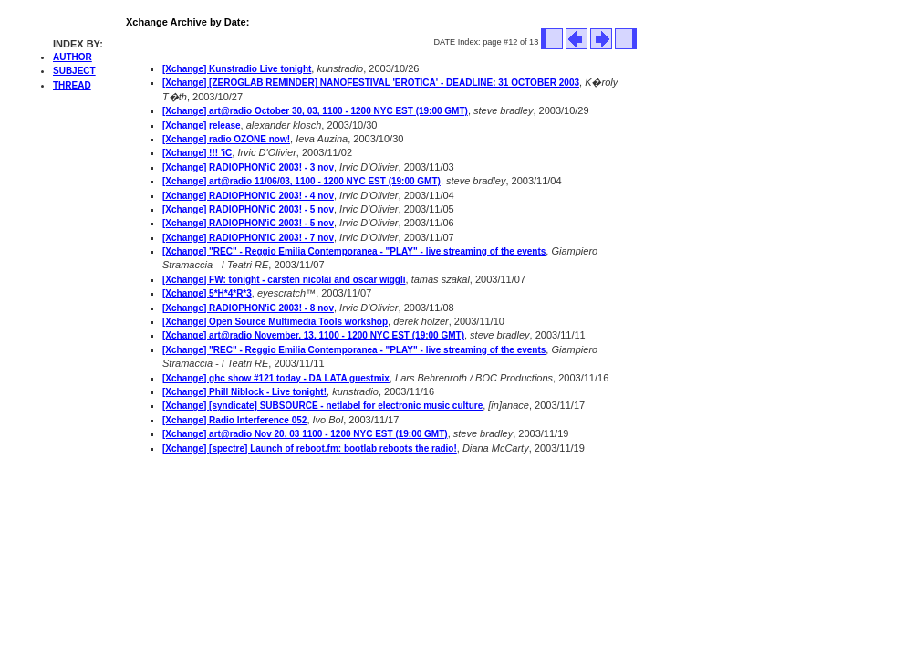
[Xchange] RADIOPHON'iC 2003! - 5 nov (248, 209)
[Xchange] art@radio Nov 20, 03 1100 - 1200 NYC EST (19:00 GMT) (305, 434)
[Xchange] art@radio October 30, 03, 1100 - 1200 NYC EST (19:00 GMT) (315, 111)
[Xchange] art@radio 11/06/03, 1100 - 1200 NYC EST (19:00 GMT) (301, 181)
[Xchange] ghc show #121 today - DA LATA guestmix (276, 378)
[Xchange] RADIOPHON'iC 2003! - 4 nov (248, 196)
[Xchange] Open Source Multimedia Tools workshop (275, 322)
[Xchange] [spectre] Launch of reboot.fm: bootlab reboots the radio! (309, 448)
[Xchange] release (201, 125)
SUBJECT (74, 71)
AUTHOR (72, 57)
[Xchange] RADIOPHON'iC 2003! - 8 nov (248, 308)
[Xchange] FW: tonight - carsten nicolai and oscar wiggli (284, 280)
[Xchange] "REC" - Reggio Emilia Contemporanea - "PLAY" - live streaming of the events (354, 251)
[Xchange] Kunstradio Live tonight (236, 69)
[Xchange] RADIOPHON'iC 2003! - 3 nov (248, 167)
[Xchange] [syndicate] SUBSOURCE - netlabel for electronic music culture (322, 406)
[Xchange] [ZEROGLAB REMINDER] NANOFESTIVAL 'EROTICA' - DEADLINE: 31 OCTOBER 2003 (370, 83)
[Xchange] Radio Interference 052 (234, 420)
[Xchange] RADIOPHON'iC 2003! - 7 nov (248, 238)
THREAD (72, 85)
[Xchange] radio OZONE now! (226, 139)
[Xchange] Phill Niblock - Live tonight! (244, 392)
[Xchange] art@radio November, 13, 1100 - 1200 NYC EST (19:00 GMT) (313, 335)
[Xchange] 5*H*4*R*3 (207, 293)
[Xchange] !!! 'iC (197, 153)
